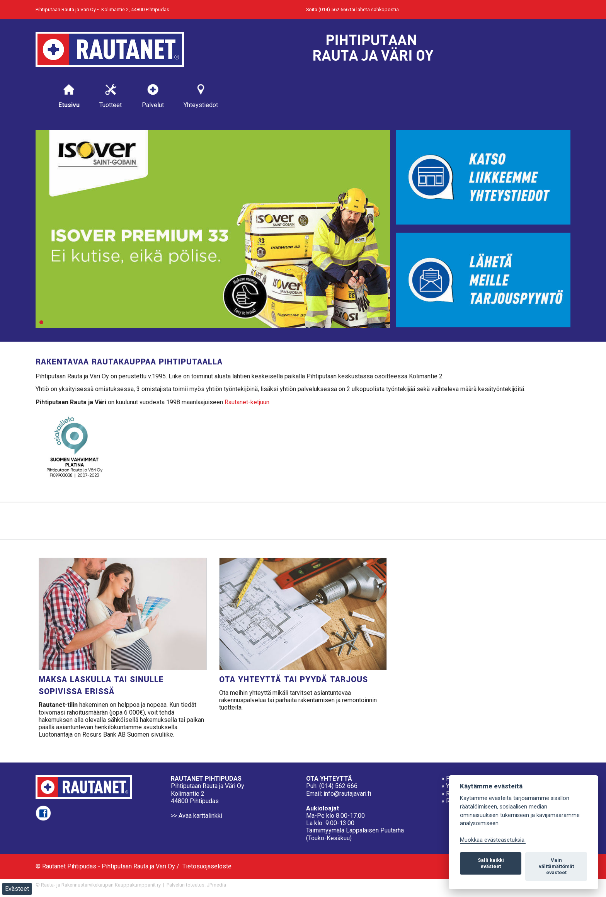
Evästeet (17, 888)
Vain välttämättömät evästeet (556, 866)
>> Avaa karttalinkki (196, 815)
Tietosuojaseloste (207, 866)
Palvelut (153, 96)
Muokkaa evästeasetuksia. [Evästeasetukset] (493, 840)
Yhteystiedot (201, 96)
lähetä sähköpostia (377, 9)
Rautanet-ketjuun (247, 402)
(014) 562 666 (338, 786)
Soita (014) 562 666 (327, 9)
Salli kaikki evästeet (491, 863)
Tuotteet (110, 96)
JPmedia (216, 885)
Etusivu (69, 96)
